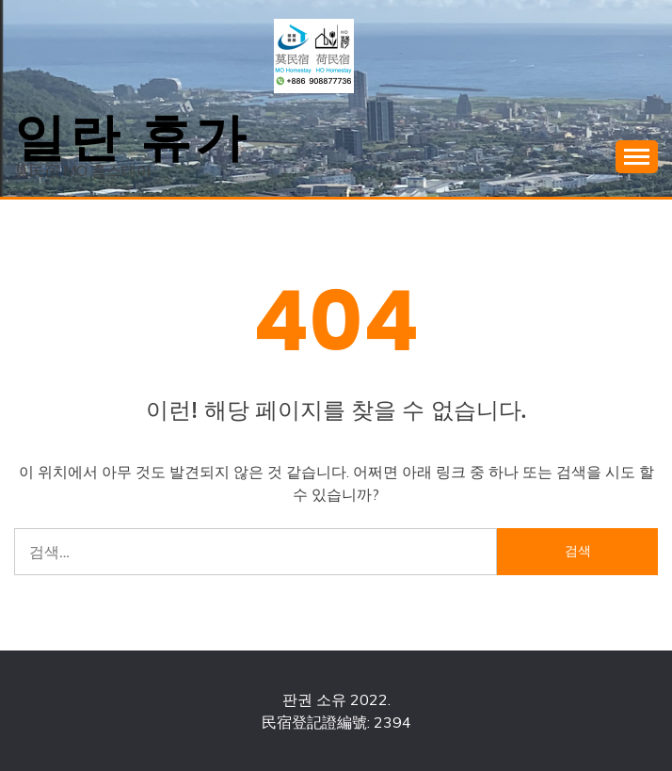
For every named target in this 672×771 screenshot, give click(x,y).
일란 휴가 (131, 132)
